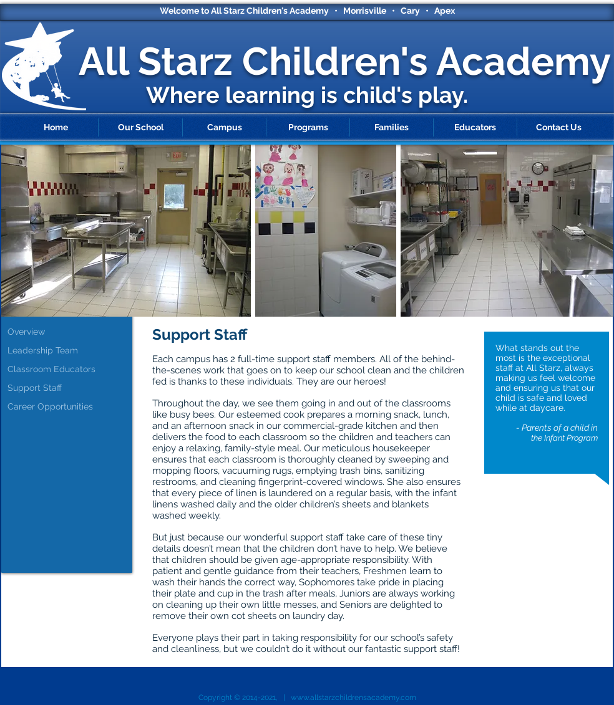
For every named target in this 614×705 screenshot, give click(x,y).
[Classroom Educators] (69, 369)
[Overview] (69, 332)
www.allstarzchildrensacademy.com (353, 697)
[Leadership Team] (69, 351)
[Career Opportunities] (69, 407)
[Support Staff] (69, 388)
